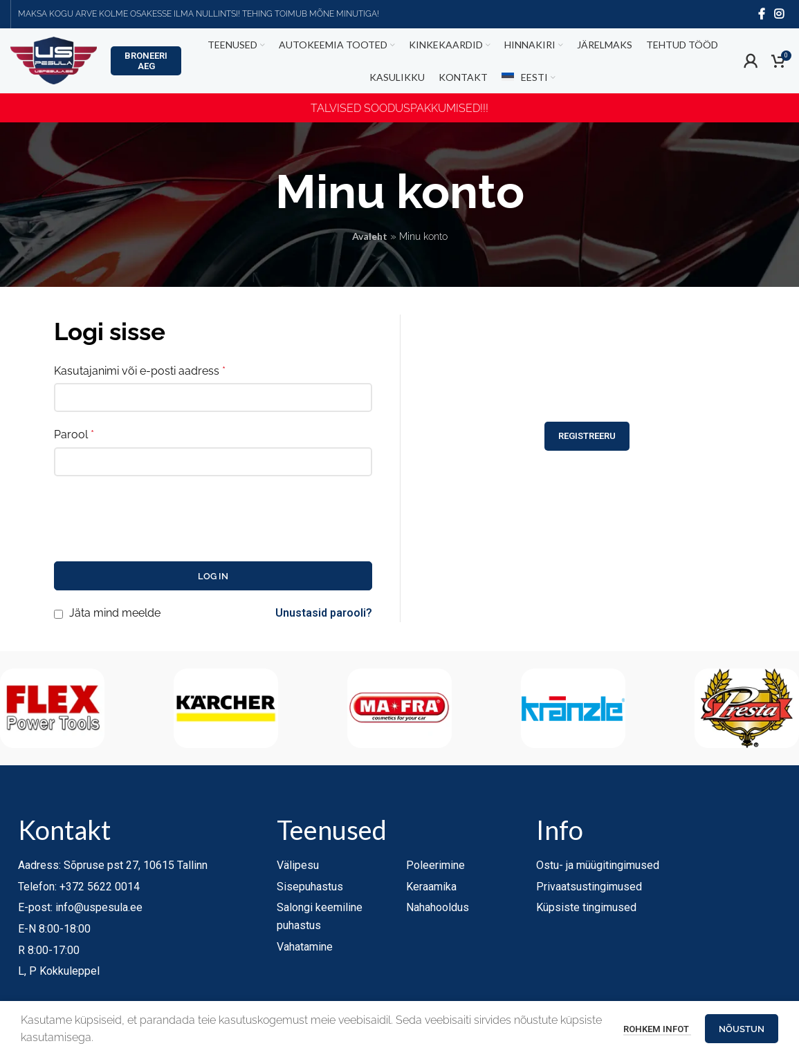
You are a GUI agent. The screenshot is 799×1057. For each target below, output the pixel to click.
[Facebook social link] (761, 14)
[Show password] (357, 464)
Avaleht (369, 239)
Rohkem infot (657, 1029)
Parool (74, 438)
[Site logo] (53, 64)
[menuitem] (528, 81)
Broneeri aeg (146, 65)
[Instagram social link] (779, 14)
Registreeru (587, 470)
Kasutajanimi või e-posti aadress (140, 373)
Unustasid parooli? (323, 616)
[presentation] (159, 520)
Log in (213, 579)
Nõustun (741, 1029)
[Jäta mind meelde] (58, 616)
